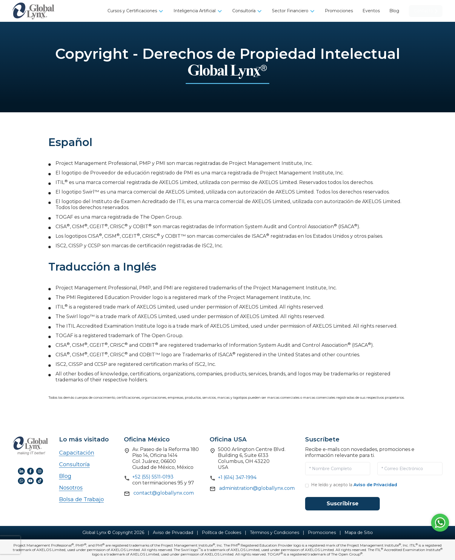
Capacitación (76, 452)
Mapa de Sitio (359, 532)
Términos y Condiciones (274, 532)
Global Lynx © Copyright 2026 (113, 532)
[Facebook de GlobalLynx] (30, 471)
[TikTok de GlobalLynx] (39, 480)
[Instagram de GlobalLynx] (39, 471)
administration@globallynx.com (257, 488)
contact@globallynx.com (163, 493)
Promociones (322, 532)
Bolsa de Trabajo (81, 499)
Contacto (425, 10)
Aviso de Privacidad (375, 484)
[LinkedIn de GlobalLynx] (21, 471)
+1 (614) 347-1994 (237, 477)
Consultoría (74, 464)
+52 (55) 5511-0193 (152, 477)
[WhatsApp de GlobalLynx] (21, 480)
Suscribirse (343, 503)
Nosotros (71, 487)
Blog (65, 476)
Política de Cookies (221, 532)
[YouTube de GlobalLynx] (30, 480)
